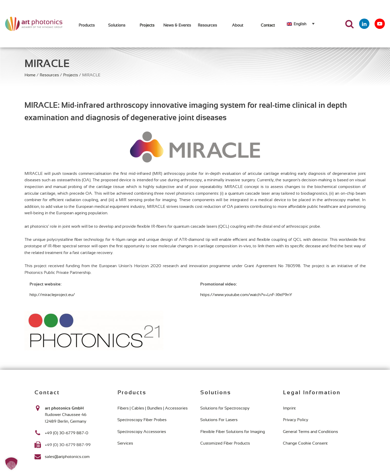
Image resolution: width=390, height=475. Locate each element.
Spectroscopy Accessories (141, 431)
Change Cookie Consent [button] (305, 443)
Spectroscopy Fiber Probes (142, 419)
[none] (300, 23)
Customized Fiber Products (225, 443)
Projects (147, 25)
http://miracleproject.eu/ (52, 294)
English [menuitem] (299, 24)
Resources (49, 75)
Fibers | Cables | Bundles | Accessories (152, 408)
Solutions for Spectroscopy (224, 408)
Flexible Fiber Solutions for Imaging (232, 431)
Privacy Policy (295, 419)
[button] (11, 463)
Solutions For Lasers (219, 419)
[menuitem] (300, 23)
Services (125, 443)
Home (30, 75)
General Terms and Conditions (310, 431)
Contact (268, 25)
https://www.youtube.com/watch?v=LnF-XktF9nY (246, 294)
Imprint (289, 408)
